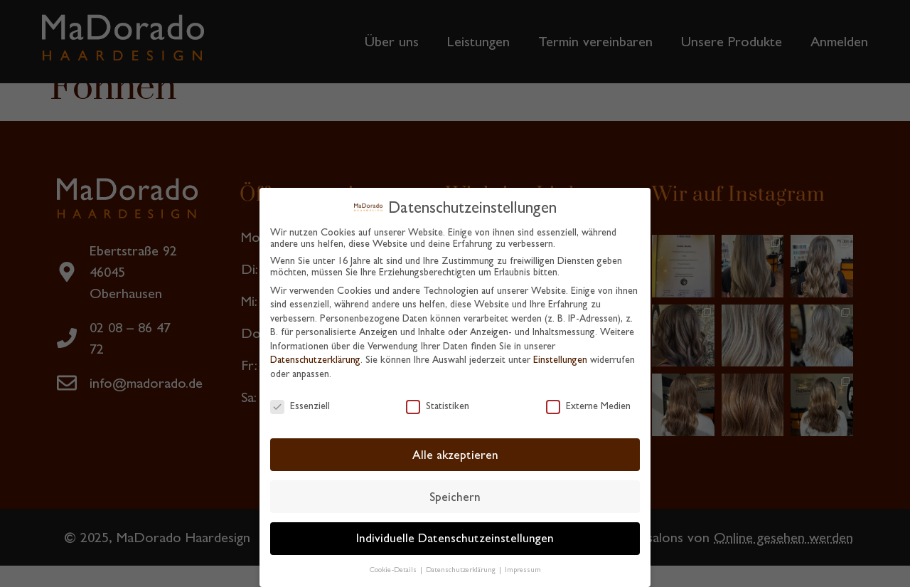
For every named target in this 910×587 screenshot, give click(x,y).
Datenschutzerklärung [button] (462, 565)
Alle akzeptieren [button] (455, 450)
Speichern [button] (455, 492)
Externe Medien (588, 401)
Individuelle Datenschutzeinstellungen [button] (455, 534)
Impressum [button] (523, 565)
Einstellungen (560, 355)
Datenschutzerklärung (315, 355)
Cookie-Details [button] (394, 565)
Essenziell (300, 401)
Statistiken (437, 401)
